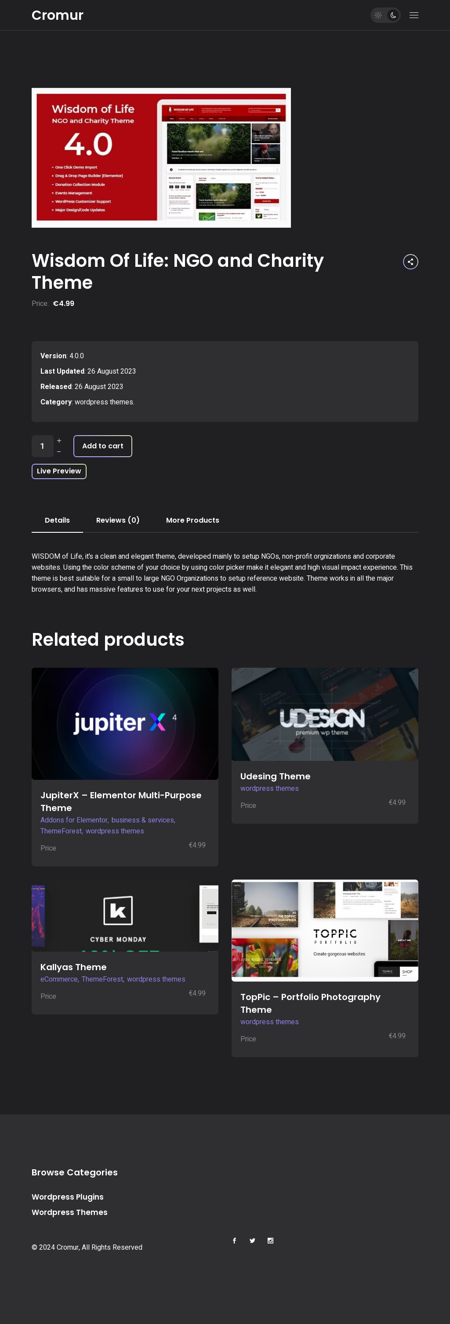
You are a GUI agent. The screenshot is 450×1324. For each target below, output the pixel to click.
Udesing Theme (275, 776)
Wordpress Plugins (68, 1197)
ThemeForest (61, 831)
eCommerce (59, 979)
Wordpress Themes (70, 1212)
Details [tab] (57, 520)
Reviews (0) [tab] (118, 520)
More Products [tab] (192, 520)
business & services (143, 820)
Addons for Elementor (74, 820)
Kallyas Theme (73, 967)
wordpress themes (104, 402)
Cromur (57, 15)
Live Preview (59, 471)
